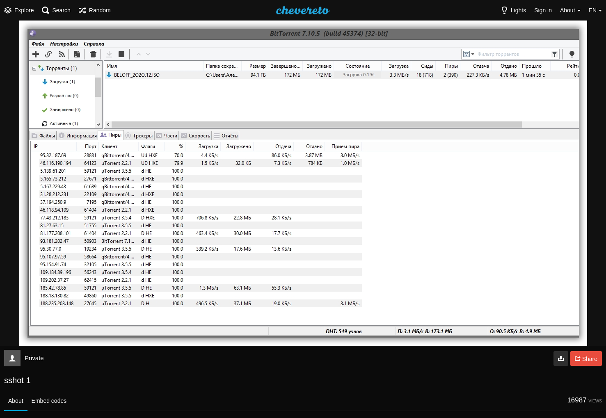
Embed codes (49, 400)
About (15, 400)
